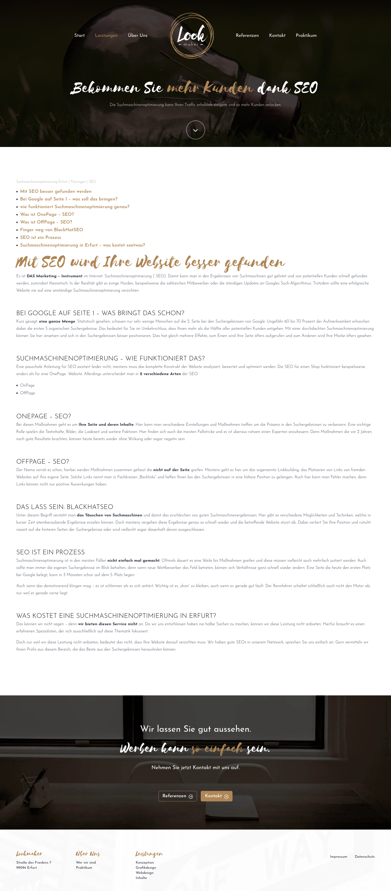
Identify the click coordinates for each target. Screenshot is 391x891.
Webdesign (144, 873)
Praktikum (306, 35)
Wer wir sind (86, 863)
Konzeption (145, 863)
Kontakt (277, 35)
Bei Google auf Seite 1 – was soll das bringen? (69, 199)
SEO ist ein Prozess (40, 237)
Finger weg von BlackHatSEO (51, 230)
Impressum (338, 857)
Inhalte (141, 878)
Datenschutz (365, 857)
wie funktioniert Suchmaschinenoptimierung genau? (75, 207)
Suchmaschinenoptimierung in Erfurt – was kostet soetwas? (82, 245)
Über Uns (137, 35)
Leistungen (106, 35)
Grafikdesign (146, 868)
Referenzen (247, 35)
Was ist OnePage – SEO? (47, 214)
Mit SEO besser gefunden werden (56, 191)
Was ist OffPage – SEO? (46, 222)
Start (79, 35)
